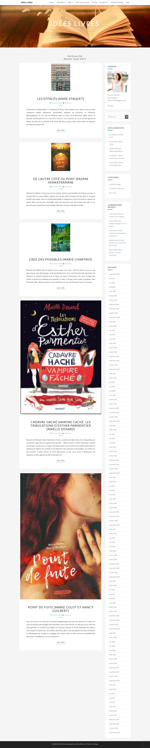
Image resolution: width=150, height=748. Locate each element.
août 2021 (112, 477)
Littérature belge (115, 184)
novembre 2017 (114, 672)
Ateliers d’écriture (117, 2)
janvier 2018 (113, 663)
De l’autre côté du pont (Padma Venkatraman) (60, 180)
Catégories (60, 2)
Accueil (51, 2)
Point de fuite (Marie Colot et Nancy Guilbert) (60, 608)
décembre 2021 (114, 460)
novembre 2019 (114, 568)
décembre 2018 (114, 616)
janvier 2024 (113, 352)
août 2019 (112, 581)
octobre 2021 (113, 469)
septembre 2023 (114, 369)
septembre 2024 (114, 317)
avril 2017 (112, 702)
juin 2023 (112, 382)
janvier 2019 (113, 611)
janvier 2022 (113, 456)
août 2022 (112, 425)
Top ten (94, 2)
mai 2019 (112, 594)
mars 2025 (112, 291)
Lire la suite (61, 130)
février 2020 (113, 555)
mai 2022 (112, 438)
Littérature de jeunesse (116, 188)
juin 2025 (112, 278)
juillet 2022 (112, 430)
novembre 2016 (114, 724)
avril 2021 (112, 495)
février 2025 (113, 296)
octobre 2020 (113, 521)
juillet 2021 (112, 482)
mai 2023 (112, 387)
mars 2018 (112, 655)
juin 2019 (112, 590)
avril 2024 (112, 339)
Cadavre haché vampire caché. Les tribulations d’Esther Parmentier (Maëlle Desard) (60, 425)
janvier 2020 (113, 559)
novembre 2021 (114, 464)
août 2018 (112, 633)
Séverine (68, 103)
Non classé (112, 193)
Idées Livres (27, 2)
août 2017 (112, 685)
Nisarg (95, 744)
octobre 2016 (113, 728)
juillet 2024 (112, 326)
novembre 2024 (114, 309)
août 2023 (112, 374)
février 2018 (113, 659)
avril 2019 (112, 598)
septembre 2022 (114, 421)
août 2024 (112, 322)
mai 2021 (112, 490)
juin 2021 (112, 486)
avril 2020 (112, 546)
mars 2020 (112, 551)
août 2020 (112, 529)
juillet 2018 (112, 637)
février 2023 (113, 399)
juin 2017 (112, 694)
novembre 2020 (114, 516)
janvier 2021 (113, 508)
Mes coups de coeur (82, 2)
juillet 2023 (112, 378)
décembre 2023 (114, 356)
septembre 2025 (114, 274)
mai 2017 (112, 698)
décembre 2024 (114, 304)
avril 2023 (112, 391)
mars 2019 (112, 603)
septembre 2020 (114, 525)
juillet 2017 (112, 689)
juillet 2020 (112, 534)
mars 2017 (112, 706)
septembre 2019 (114, 577)
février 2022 (113, 451)
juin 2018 (112, 642)
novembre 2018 (114, 620)
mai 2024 (112, 335)
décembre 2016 (114, 719)
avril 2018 (112, 650)
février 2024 (113, 348)
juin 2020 (112, 538)
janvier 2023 (113, 404)
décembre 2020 (114, 512)
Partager (110, 106)
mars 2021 (112, 499)
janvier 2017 (113, 715)
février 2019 (113, 607)
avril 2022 (112, 443)
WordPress (81, 744)
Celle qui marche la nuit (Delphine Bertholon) (117, 233)
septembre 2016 (114, 733)
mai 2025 (112, 283)
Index (70, 2)
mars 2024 (112, 343)
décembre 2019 (114, 564)
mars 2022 (112, 447)
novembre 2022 (114, 412)
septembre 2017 (114, 681)
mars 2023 (112, 395)
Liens (127, 2)
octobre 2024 (113, 313)
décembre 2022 (114, 408)
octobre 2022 (113, 417)
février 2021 (113, 503)
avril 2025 (112, 287)
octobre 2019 (113, 573)
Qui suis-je (103, 2)
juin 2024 (112, 330)
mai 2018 (112, 646)
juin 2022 (112, 434)
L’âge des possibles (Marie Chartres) (60, 259)
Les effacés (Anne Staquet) (60, 98)
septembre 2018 (114, 629)
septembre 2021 (114, 473)
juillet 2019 (112, 585)
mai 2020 (112, 542)
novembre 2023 (114, 361)
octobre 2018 (113, 624)
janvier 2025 (113, 300)
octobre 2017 (113, 676)
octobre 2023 (113, 365)
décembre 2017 (114, 668)
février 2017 (113, 711)
